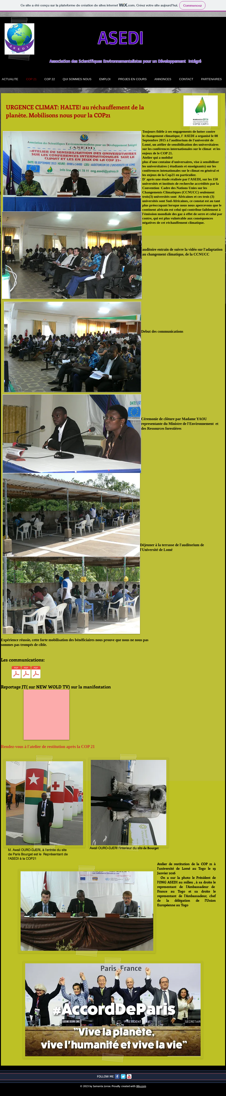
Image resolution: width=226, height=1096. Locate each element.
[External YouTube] (46, 715)
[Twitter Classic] (123, 1076)
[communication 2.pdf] (16, 673)
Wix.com (141, 1086)
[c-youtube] (129, 1076)
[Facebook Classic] (117, 1076)
